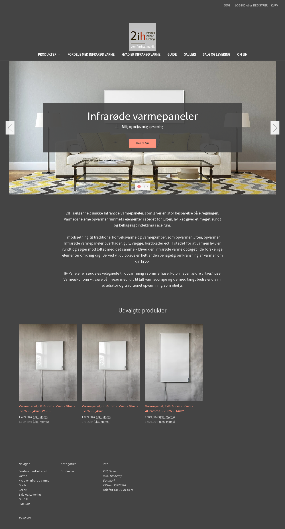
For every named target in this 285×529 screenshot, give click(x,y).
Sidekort (24, 504)
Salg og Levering (216, 54)
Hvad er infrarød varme (141, 54)
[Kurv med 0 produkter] (274, 5)
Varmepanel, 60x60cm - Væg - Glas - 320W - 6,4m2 (110, 408)
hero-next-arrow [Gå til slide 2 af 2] (275, 128)
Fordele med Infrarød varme (90, 54)
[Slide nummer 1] (142, 127)
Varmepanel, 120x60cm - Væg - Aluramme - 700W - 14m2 (169, 408)
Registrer (260, 5)
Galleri (190, 54)
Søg (227, 5)
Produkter (49, 54)
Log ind (240, 5)
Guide (172, 54)
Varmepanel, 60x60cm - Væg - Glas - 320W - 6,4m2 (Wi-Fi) (47, 408)
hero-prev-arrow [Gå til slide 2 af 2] (10, 128)
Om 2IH (242, 54)
